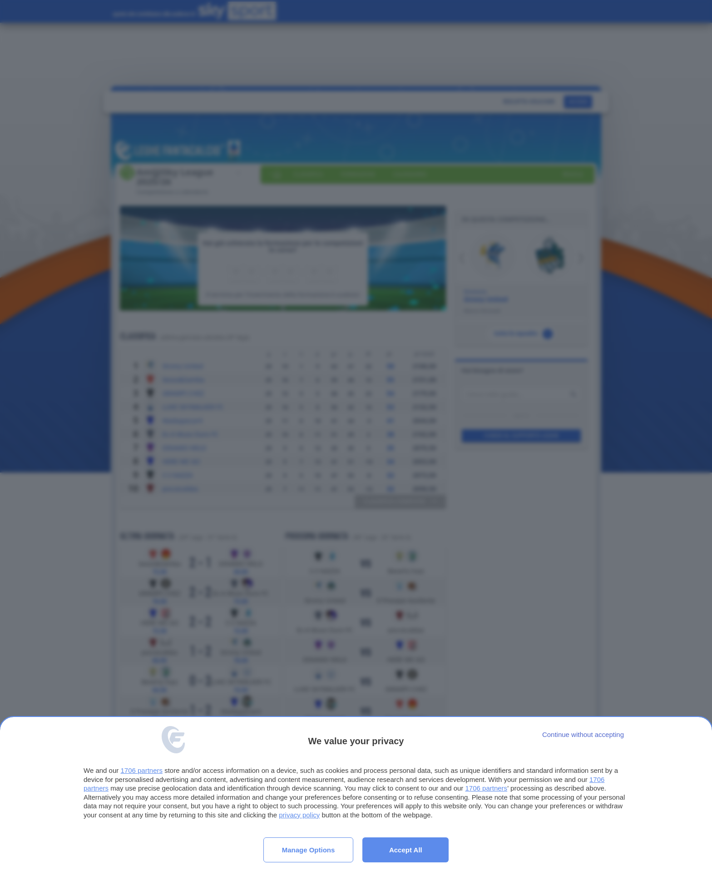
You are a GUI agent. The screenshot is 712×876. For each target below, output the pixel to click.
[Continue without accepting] (583, 734)
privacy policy (299, 815)
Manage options (308, 850)
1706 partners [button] (141, 770)
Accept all (405, 850)
